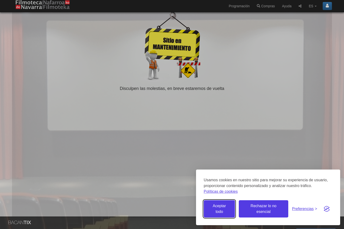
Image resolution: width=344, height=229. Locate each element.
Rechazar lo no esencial (263, 209)
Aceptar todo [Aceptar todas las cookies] (219, 209)
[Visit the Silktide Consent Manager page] (326, 209)
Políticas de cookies (221, 191)
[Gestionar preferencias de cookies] (304, 209)
